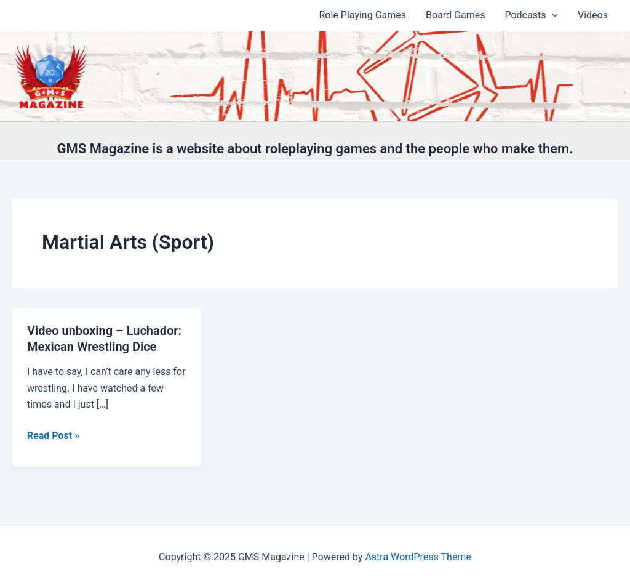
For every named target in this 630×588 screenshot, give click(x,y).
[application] (552, 15)
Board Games (455, 15)
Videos (593, 15)
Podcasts (531, 15)
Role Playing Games (363, 15)
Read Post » (53, 436)
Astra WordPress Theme (418, 557)
